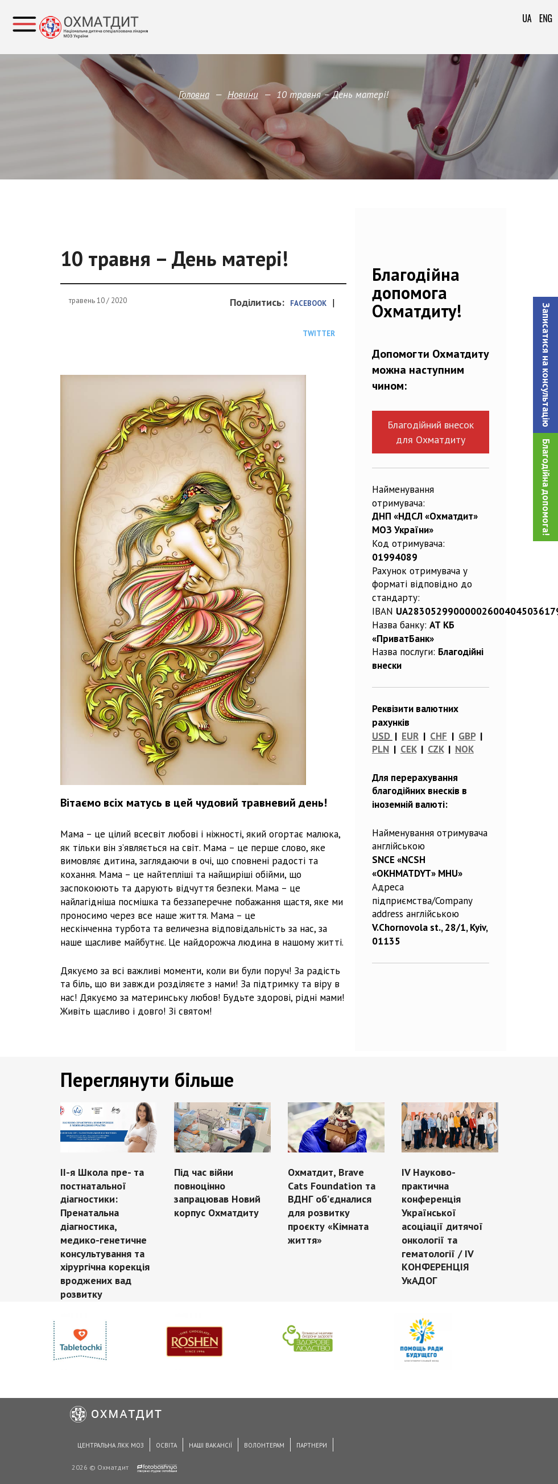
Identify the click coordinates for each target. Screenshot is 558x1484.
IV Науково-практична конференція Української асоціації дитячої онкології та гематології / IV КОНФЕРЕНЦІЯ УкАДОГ (441, 1226)
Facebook (308, 303)
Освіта (166, 1445)
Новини (243, 94)
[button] (545, 365)
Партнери (311, 1445)
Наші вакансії (210, 1445)
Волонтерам (264, 1445)
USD (381, 736)
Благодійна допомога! (546, 487)
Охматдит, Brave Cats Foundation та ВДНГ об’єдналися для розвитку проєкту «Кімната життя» (331, 1206)
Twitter (319, 333)
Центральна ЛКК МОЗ (110, 1445)
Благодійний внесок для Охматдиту (430, 431)
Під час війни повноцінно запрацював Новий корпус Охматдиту (217, 1192)
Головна (194, 94)
